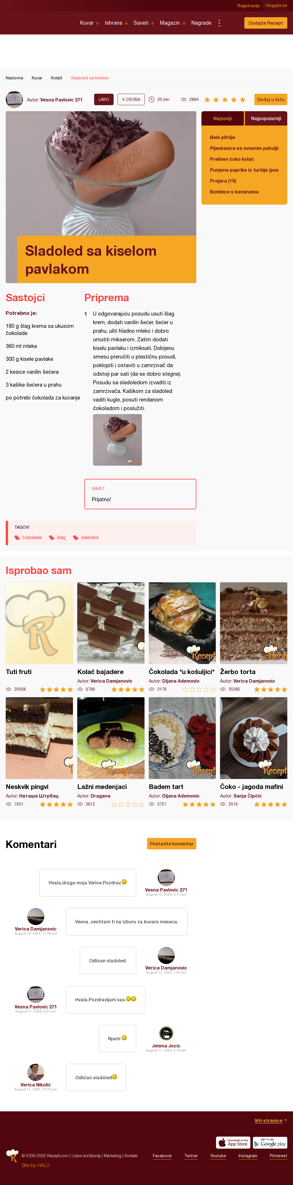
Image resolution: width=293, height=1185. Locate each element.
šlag (61, 537)
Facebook (162, 1155)
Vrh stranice (268, 1120)
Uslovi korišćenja (86, 1155)
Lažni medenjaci (110, 752)
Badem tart (182, 752)
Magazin (170, 23)
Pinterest (278, 1155)
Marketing (112, 1155)
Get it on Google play (270, 1143)
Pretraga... (231, 23)
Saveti (141, 23)
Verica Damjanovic (36, 928)
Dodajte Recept (266, 23)
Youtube (218, 1155)
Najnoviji (222, 118)
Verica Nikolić (36, 1084)
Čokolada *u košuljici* (182, 637)
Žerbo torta (253, 637)
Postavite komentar (171, 843)
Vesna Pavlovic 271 (61, 99)
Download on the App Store (233, 1143)
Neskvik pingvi (39, 752)
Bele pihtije (222, 137)
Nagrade (201, 23)
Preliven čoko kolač (232, 159)
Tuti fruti (39, 637)
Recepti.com (39, 20)
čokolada (31, 537)
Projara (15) (223, 180)
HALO (44, 1165)
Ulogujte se (276, 5)
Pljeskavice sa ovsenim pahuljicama (244, 148)
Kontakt (131, 1155)
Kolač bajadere (110, 637)
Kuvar (87, 23)
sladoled (89, 537)
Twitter (191, 1155)
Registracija (249, 5)
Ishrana (113, 23)
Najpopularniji (266, 118)
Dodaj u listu (270, 99)
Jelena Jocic (166, 1045)
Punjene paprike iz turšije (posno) (244, 170)
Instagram (248, 1155)
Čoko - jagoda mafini (253, 752)
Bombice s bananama (234, 191)
